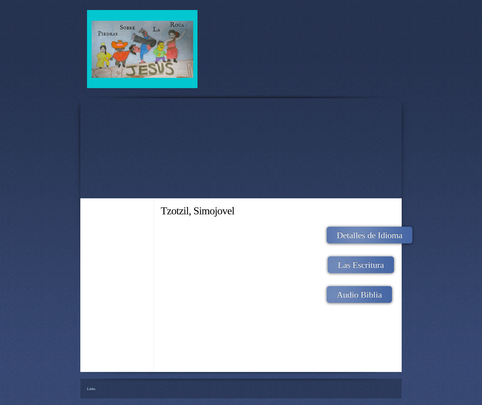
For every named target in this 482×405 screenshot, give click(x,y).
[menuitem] (117, 219)
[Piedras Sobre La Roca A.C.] (142, 49)
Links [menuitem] (91, 389)
